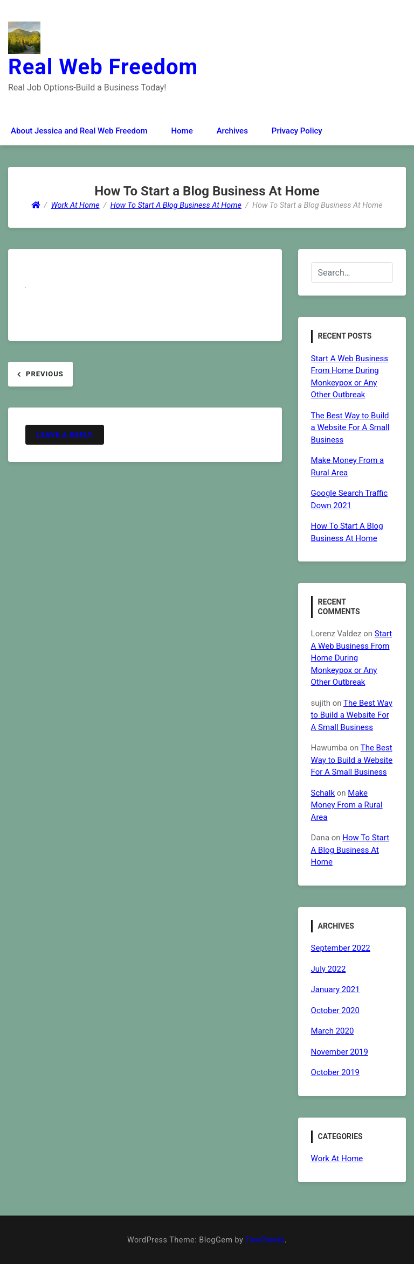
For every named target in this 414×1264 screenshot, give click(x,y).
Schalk (323, 793)
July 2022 (328, 969)
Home (181, 131)
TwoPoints (264, 1240)
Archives (232, 131)
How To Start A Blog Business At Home (350, 850)
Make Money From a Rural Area (347, 805)
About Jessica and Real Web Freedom (79, 131)
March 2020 (332, 1031)
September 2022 (340, 948)
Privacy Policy (297, 131)
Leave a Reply (65, 435)
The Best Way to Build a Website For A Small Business (350, 428)
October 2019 (335, 1072)
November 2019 (339, 1052)
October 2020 (335, 1010)
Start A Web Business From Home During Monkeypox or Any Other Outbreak (351, 658)
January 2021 (335, 989)
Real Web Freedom (103, 67)
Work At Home (337, 1158)
